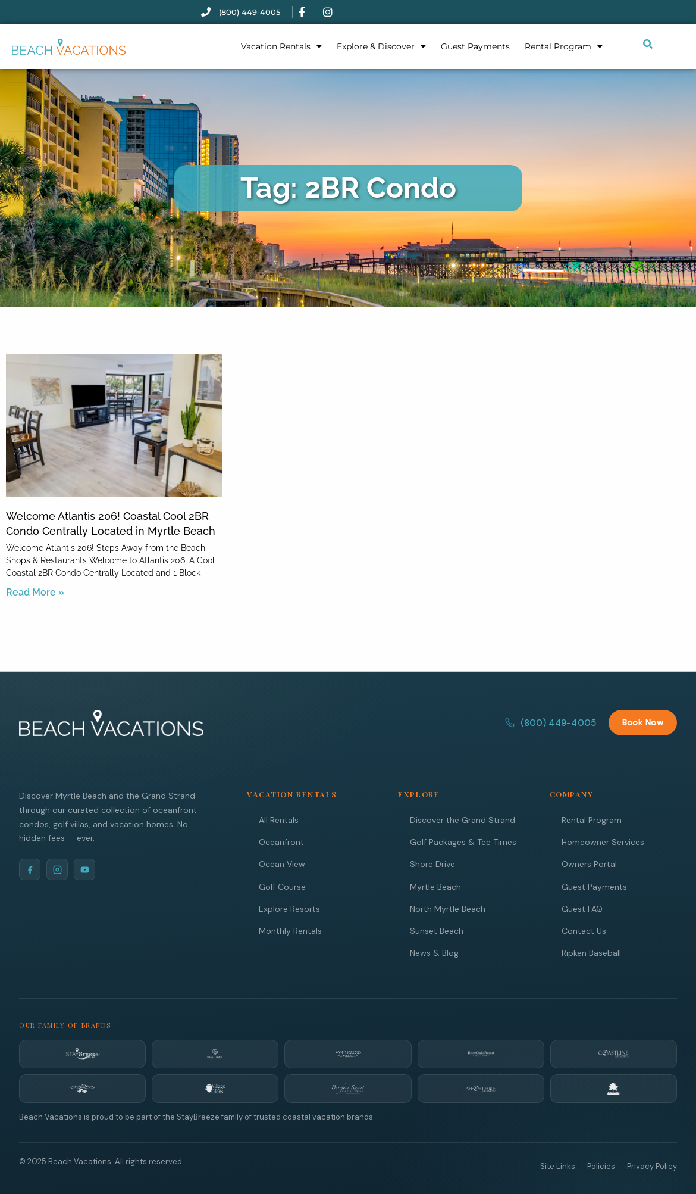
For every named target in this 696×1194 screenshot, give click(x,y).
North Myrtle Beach (447, 908)
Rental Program (564, 46)
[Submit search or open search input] (648, 44)
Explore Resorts (289, 908)
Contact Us (584, 930)
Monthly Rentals (290, 930)
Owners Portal (589, 863)
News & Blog (434, 952)
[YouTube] (84, 869)
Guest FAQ (582, 908)
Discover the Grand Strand (462, 819)
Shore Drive (432, 863)
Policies (601, 1166)
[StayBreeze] (82, 1053)
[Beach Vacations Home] (111, 722)
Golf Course (282, 886)
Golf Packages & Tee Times (463, 841)
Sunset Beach (436, 930)
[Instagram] (57, 869)
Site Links (557, 1166)
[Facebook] (29, 869)
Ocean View (282, 863)
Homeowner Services (603, 841)
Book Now (642, 721)
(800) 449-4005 (550, 722)
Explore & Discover (381, 46)
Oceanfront (281, 841)
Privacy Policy (652, 1166)
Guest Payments (475, 46)
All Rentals (279, 819)
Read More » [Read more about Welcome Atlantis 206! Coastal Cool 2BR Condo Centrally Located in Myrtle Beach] (35, 592)
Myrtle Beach (435, 886)
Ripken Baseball (591, 952)
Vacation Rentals (281, 46)
